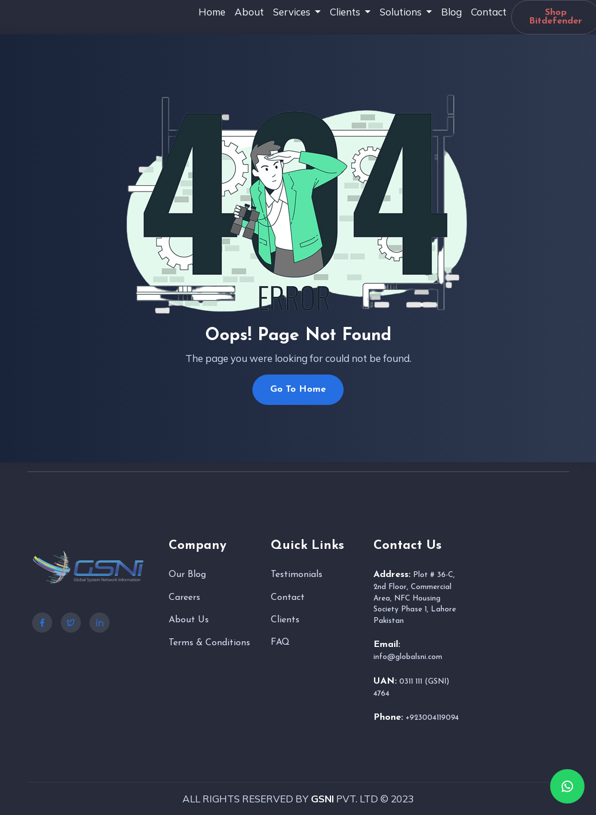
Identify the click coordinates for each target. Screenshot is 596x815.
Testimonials (296, 574)
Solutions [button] (402, 12)
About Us (189, 620)
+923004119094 (432, 718)
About (249, 12)
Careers (184, 597)
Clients (285, 620)
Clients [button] (346, 12)
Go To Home (298, 389)
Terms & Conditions (209, 643)
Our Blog (187, 574)
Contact (489, 12)
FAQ (280, 642)
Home (211, 12)
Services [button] (293, 12)
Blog (451, 12)
